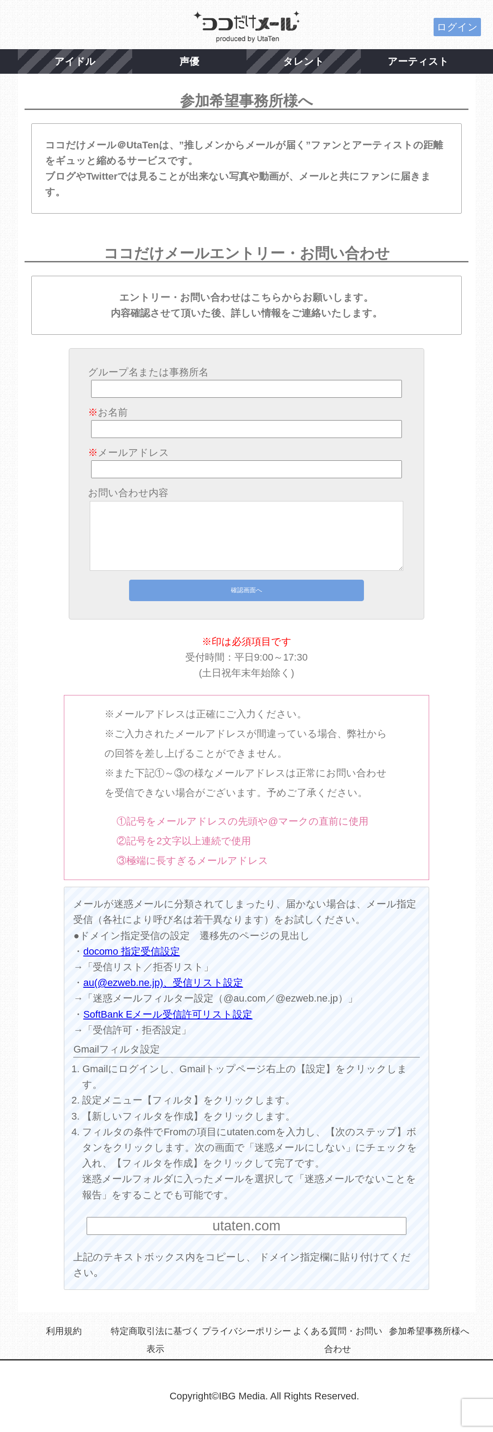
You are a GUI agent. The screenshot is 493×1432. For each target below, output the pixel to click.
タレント (303, 61)
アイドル (75, 61)
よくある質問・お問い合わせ (337, 1340)
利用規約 (64, 1331)
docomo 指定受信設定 (131, 951)
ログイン (457, 27)
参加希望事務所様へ (429, 1331)
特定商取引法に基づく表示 (155, 1340)
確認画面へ (246, 590)
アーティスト (418, 61)
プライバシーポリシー (246, 1331)
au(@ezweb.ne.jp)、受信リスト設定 (163, 982)
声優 (189, 61)
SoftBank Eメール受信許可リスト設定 (167, 1014)
